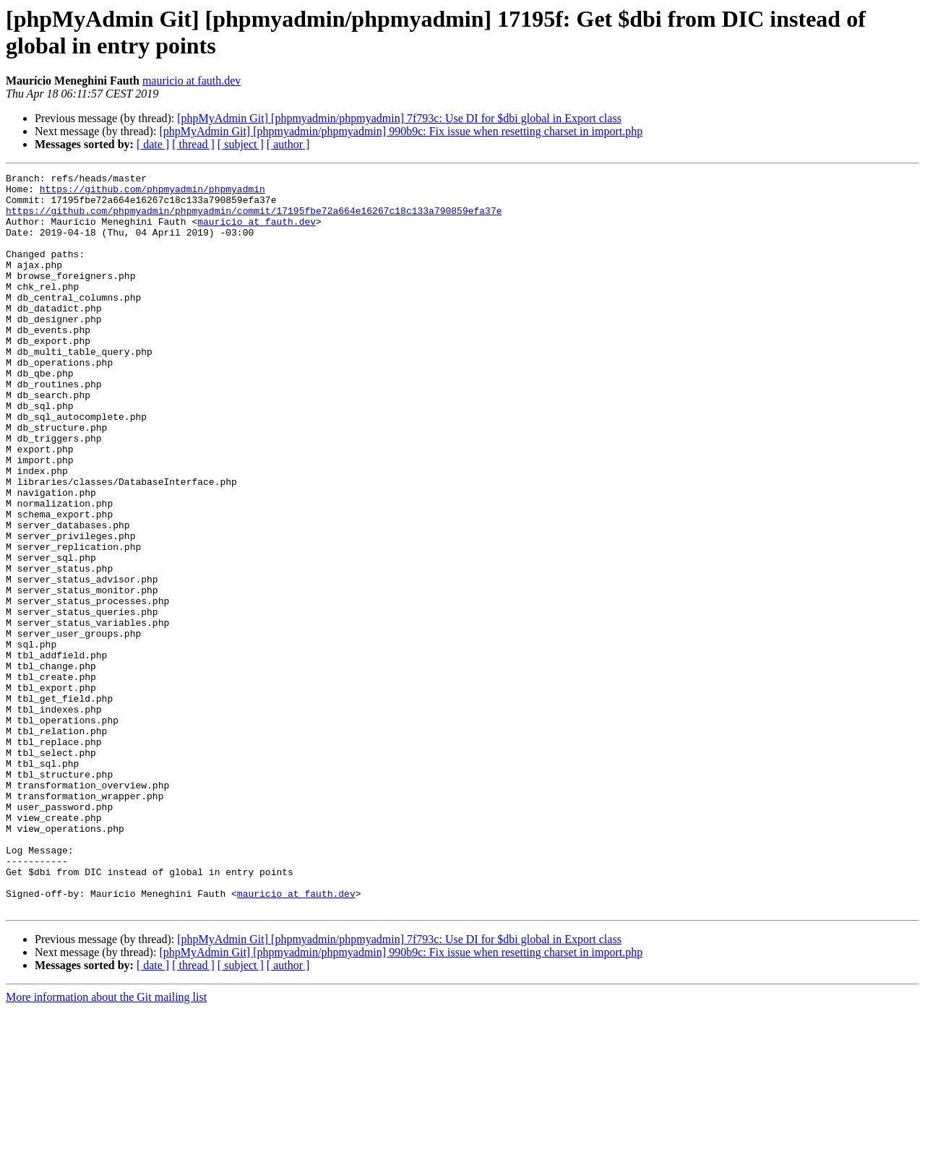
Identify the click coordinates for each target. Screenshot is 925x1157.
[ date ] (153, 144)
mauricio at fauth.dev (191, 80)
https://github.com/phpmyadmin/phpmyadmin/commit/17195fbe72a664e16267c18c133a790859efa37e (254, 218)
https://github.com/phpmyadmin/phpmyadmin (152, 192)
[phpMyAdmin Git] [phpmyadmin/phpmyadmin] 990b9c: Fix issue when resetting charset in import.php (400, 131)
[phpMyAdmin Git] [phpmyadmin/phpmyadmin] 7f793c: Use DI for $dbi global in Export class (399, 118)
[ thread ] (193, 144)
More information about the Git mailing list (106, 1144)
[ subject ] (241, 144)
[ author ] (288, 144)
